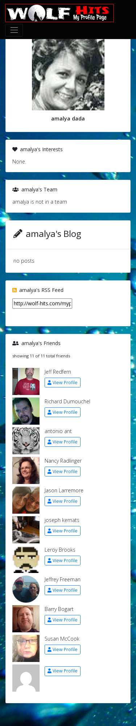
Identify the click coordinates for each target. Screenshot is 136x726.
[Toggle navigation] (14, 30)
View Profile (63, 382)
